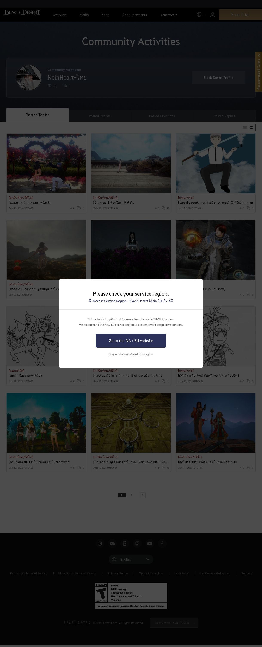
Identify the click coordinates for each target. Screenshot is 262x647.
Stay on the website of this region (131, 354)
